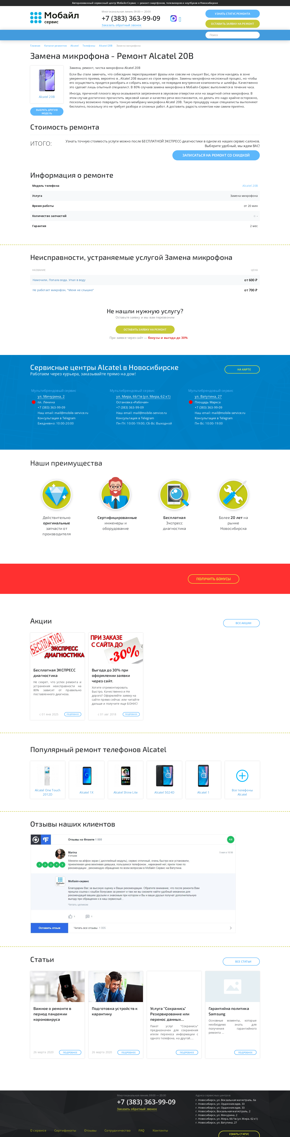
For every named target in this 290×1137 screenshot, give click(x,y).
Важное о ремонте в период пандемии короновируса (52, 1014)
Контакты (160, 1130)
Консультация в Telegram (57, 418)
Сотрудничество (117, 1130)
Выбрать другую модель (47, 111)
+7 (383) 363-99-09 (131, 18)
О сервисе (38, 1130)
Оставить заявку (232, 23)
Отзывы (90, 1130)
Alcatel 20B (250, 186)
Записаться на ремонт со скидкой (216, 155)
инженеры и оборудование (117, 523)
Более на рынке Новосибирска (233, 523)
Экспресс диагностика (174, 523)
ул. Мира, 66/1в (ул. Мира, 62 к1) (143, 396)
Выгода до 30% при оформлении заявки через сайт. (111, 675)
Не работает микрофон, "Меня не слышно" (63, 290)
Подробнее (73, 714)
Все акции (240, 623)
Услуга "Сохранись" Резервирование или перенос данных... (170, 1014)
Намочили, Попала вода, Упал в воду (59, 280)
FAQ (142, 1130)
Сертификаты (65, 1130)
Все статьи (239, 961)
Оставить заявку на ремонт (145, 329)
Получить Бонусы (213, 579)
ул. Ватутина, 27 (208, 396)
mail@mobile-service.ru (71, 413)
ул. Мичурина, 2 (51, 396)
